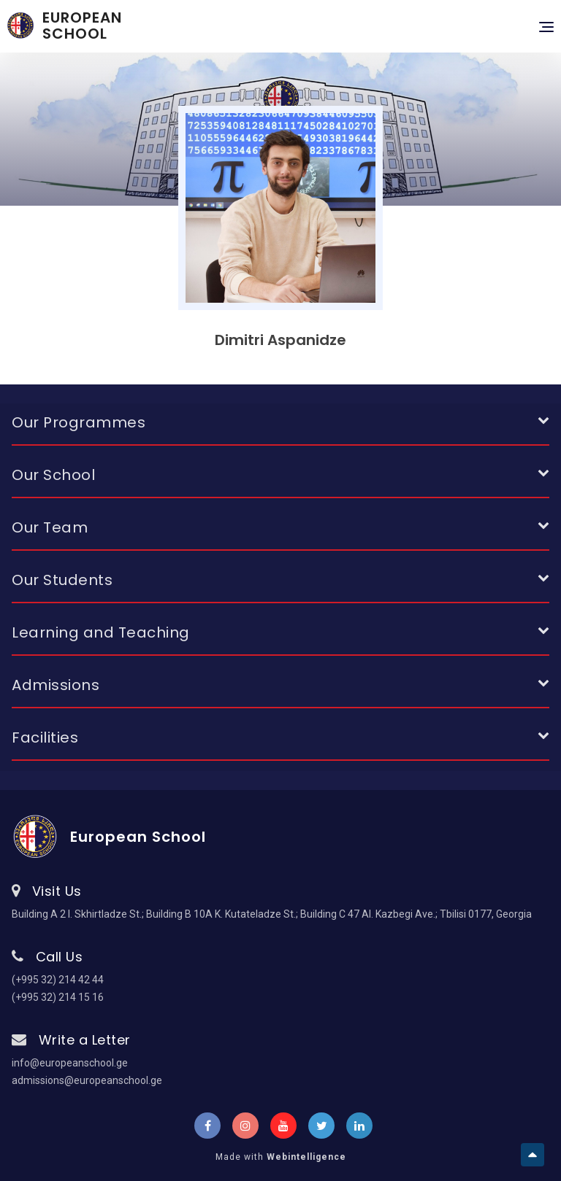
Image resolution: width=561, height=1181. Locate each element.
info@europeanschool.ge (70, 1063)
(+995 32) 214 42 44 (58, 980)
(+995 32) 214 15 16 (58, 997)
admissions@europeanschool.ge (87, 1080)
